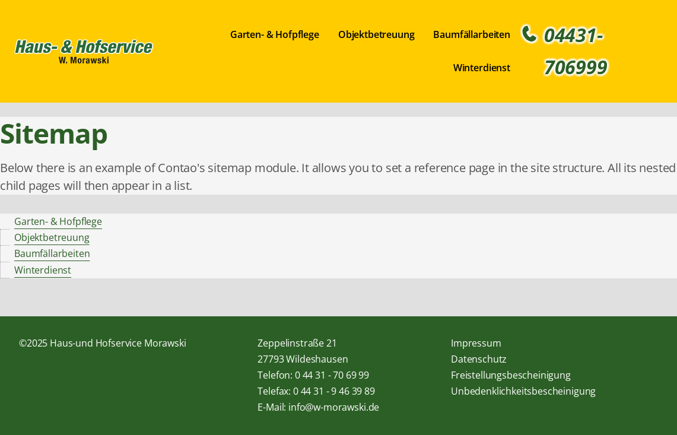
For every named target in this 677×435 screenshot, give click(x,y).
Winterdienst (481, 67)
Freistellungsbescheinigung (511, 375)
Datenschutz (479, 359)
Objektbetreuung (376, 34)
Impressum (476, 343)
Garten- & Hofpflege (274, 34)
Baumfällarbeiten (471, 34)
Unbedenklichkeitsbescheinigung (523, 391)
